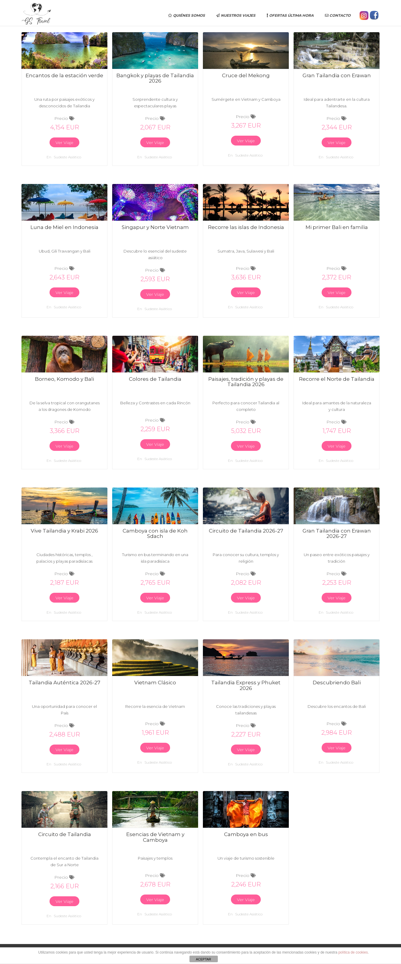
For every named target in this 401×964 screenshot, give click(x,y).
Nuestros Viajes (235, 15)
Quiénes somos (186, 15)
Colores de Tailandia (155, 379)
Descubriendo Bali (337, 683)
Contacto (338, 15)
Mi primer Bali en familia (337, 227)
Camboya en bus (246, 834)
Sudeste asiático (67, 157)
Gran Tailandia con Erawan (337, 75)
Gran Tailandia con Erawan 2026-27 (337, 533)
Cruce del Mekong (246, 75)
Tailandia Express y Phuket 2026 (245, 685)
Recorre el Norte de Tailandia (336, 379)
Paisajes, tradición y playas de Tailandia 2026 (245, 382)
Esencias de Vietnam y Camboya (155, 837)
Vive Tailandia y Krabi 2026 (64, 531)
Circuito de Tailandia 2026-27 (246, 531)
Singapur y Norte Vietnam (155, 227)
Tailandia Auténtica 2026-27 (64, 683)
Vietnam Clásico (155, 683)
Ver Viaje (64, 142)
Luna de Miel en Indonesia (64, 227)
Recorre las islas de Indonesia (246, 227)
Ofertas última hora (290, 15)
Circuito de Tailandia (64, 834)
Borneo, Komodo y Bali (64, 379)
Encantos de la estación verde (64, 75)
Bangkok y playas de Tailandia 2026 (155, 78)
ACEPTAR (203, 959)
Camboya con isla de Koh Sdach (155, 533)
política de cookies (353, 952)
